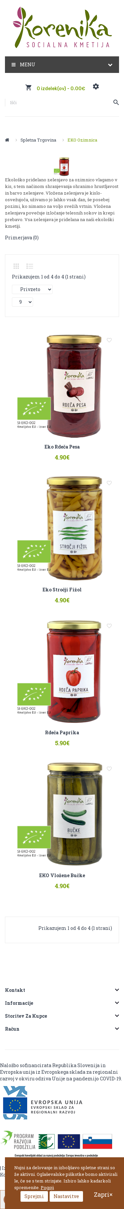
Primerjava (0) (22, 237)
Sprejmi (34, 1196)
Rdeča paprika (62, 733)
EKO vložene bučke (62, 877)
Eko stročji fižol (62, 590)
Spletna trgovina (38, 140)
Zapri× (103, 1194)
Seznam (29, 266)
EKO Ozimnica (82, 140)
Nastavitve (66, 1196)
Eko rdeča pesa (62, 447)
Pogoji (47, 1187)
